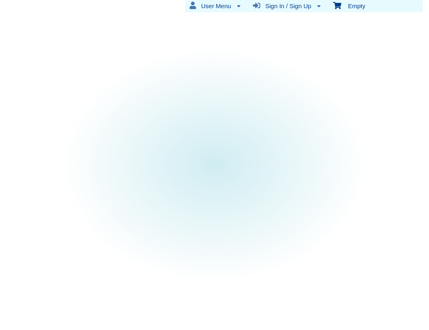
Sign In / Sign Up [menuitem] (287, 5)
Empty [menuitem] (349, 5)
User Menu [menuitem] (215, 5)
